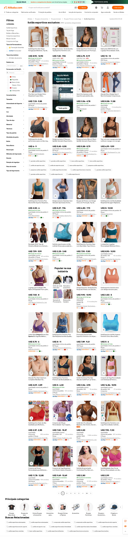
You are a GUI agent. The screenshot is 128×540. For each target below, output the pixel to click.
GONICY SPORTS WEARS (36, 154)
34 (87, 493)
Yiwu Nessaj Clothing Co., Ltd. (61, 485)
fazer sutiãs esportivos (34, 531)
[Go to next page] (91, 493)
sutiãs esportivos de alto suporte (106, 522)
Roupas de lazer (56, 19)
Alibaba (30, 19)
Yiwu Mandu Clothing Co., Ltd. (37, 302)
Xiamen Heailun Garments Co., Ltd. (38, 391)
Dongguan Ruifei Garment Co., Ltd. (38, 483)
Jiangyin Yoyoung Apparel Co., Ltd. (62, 348)
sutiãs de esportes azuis (36, 165)
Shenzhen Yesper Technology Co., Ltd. (87, 306)
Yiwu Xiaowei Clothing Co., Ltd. (86, 65)
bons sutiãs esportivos (77, 161)
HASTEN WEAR (105, 302)
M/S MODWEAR (81, 109)
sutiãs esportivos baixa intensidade (60, 527)
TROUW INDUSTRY (107, 214)
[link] (125, 521)
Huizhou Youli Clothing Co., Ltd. (86, 485)
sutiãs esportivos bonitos (100, 531)
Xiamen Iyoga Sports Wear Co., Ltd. (87, 214)
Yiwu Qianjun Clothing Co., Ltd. (61, 394)
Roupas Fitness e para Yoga (72, 19)
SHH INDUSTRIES (33, 215)
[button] (75, 7)
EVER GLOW (56, 259)
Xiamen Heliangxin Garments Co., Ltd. (111, 481)
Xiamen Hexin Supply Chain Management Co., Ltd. (38, 438)
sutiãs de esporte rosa (38, 527)
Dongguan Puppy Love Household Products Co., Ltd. (87, 259)
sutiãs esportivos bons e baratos (80, 170)
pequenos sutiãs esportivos (95, 165)
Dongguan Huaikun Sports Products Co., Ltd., (62, 215)
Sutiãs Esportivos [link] (89, 19)
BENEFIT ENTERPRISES (108, 349)
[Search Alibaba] (51, 7)
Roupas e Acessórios (41, 19)
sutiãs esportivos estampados (15, 522)
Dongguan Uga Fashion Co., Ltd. (110, 393)
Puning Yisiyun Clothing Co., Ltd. (87, 440)
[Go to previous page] (59, 493)
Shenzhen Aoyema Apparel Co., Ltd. (111, 438)
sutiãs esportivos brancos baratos (78, 531)
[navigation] (15, 256)
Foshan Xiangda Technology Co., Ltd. (87, 154)
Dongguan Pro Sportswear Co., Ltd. (38, 107)
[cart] (102, 8)
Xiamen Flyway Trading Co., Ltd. (62, 438)
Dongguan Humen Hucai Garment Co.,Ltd (111, 62)
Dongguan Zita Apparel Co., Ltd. (110, 152)
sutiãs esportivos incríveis (58, 170)
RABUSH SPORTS (33, 349)
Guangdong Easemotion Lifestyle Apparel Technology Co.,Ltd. (87, 348)
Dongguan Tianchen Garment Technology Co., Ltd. (111, 110)
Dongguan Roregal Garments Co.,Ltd (38, 63)
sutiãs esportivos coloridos (109, 527)
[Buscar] (83, 7)
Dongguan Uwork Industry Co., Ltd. (87, 393)
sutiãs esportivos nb (55, 174)
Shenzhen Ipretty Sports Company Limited (38, 259)
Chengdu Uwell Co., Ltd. (59, 65)
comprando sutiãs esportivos (61, 522)
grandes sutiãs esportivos (37, 161)
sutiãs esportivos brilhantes (55, 531)
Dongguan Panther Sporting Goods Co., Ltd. (111, 259)
